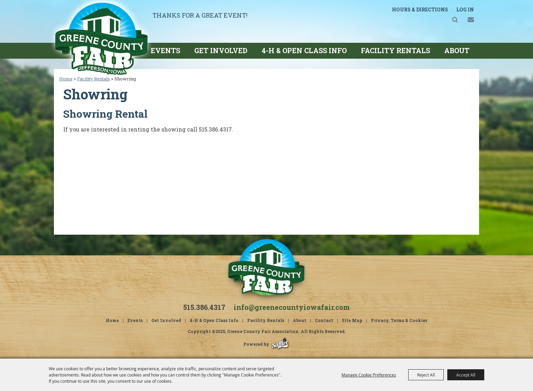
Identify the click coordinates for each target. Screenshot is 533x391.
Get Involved (220, 50)
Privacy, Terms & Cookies (399, 320)
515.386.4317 (204, 307)
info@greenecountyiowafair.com (292, 307)
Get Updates (471, 19)
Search (455, 19)
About (456, 50)
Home (66, 79)
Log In (465, 9)
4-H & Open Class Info (304, 50)
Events (165, 50)
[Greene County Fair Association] (101, 38)
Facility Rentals (395, 50)
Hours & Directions (420, 9)
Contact (324, 320)
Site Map (352, 320)
